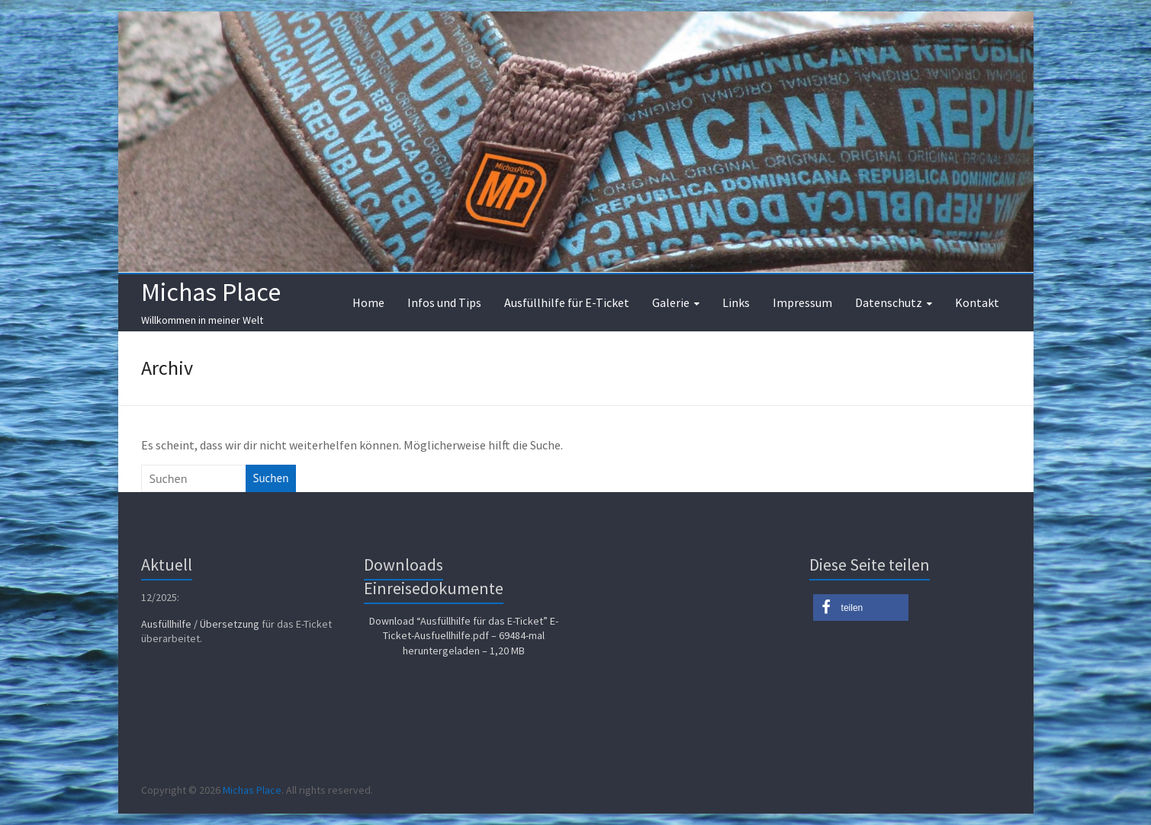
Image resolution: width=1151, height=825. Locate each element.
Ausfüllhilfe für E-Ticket (566, 302)
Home (368, 302)
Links (736, 302)
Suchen (271, 478)
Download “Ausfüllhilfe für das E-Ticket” (463, 635)
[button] (860, 607)
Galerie (671, 302)
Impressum (802, 302)
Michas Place (211, 292)
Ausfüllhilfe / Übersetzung (200, 624)
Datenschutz (888, 302)
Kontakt (977, 302)
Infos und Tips (444, 302)
